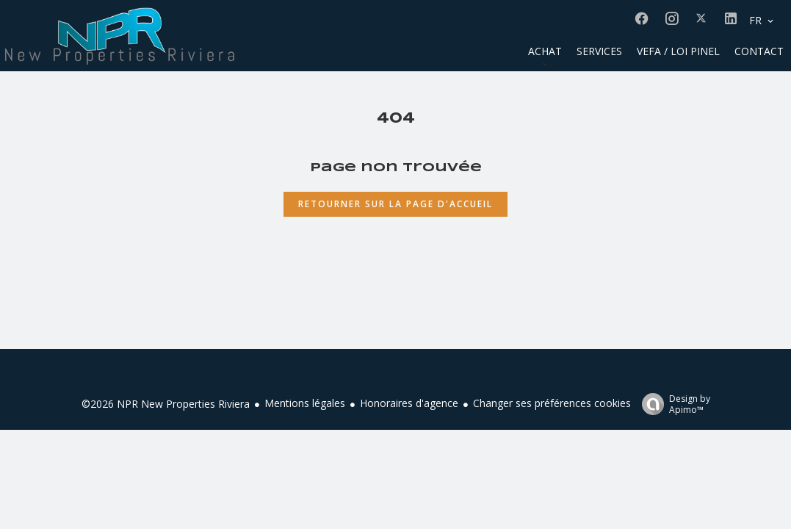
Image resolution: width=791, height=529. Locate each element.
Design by (672, 403)
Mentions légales (304, 403)
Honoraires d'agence (409, 403)
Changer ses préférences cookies (552, 403)
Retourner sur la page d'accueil (395, 204)
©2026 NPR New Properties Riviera (166, 404)
